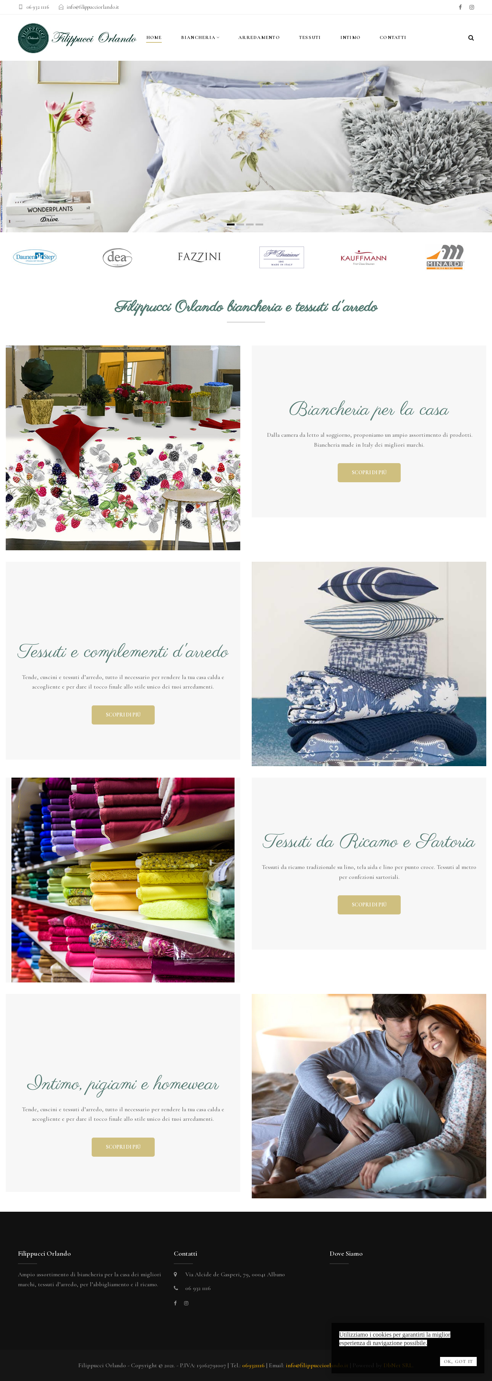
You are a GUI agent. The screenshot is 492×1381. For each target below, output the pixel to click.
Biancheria (198, 37)
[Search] (471, 38)
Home (154, 37)
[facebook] (460, 7)
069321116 (253, 1365)
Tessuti (310, 37)
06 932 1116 (37, 7)
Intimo (350, 37)
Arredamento (259, 37)
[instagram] (471, 7)
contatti (393, 37)
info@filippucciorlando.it (93, 7)
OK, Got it (458, 1361)
